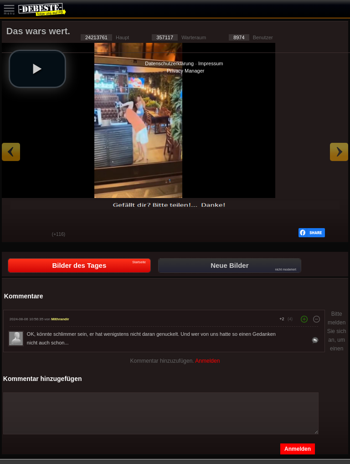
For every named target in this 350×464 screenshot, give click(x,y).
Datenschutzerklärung (169, 63)
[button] (37, 69)
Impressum (210, 63)
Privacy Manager (186, 70)
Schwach (38, 235)
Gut (15, 235)
